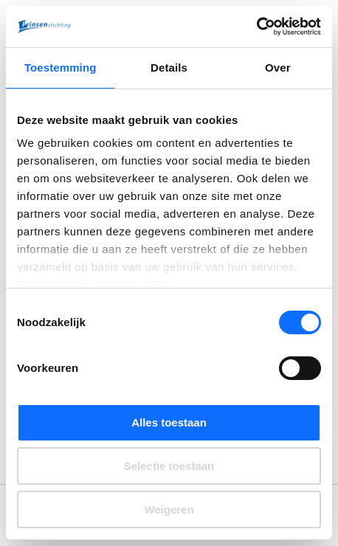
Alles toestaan (169, 422)
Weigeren (168, 509)
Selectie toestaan (169, 466)
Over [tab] (278, 67)
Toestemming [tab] (60, 67)
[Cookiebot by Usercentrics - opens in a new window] (256, 26)
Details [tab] (169, 67)
